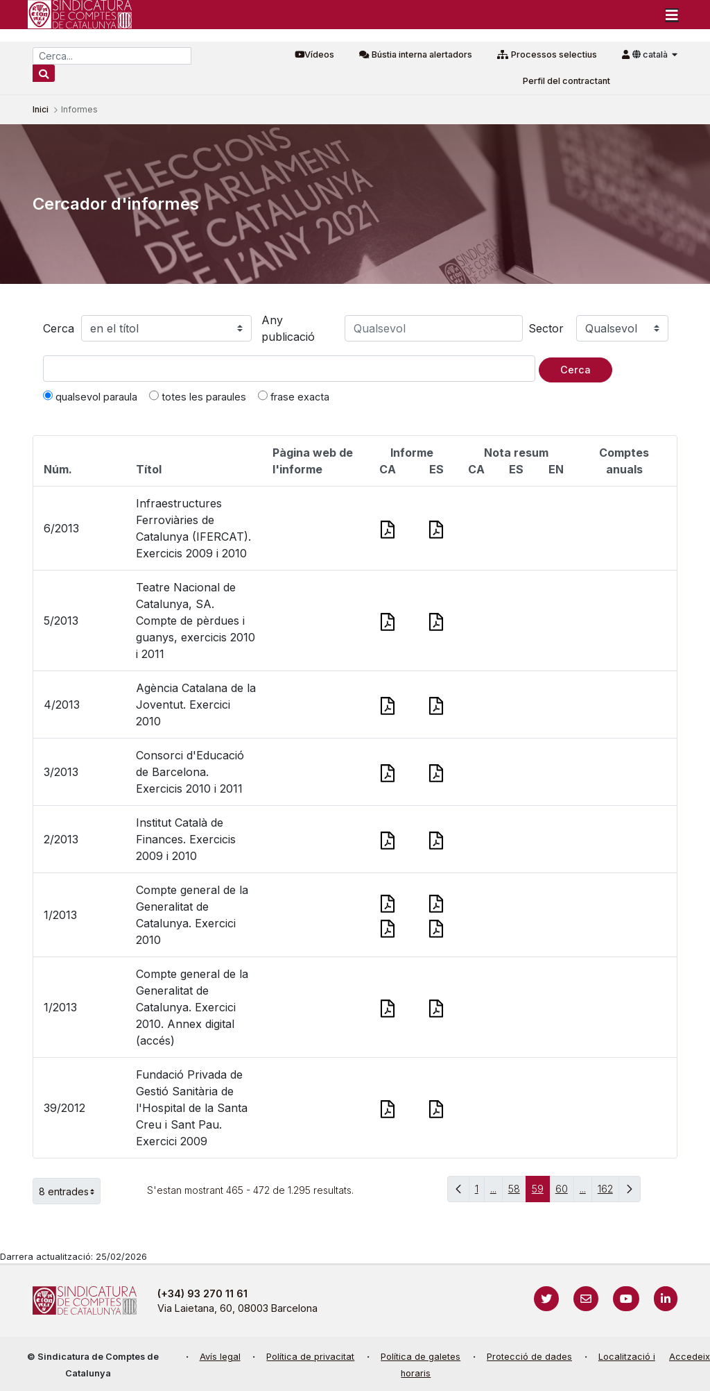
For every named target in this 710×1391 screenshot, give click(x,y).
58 (517, 1192)
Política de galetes (420, 1356)
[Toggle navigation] (672, 14)
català (651, 54)
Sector (546, 328)
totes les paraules (197, 396)
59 (541, 1192)
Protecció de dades (529, 1356)
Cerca (58, 328)
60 (564, 1192)
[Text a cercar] (289, 368)
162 (608, 1192)
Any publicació (288, 328)
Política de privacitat (310, 1356)
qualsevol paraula (90, 396)
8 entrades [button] (70, 1191)
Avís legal (220, 1356)
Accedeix (689, 1356)
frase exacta (293, 396)
